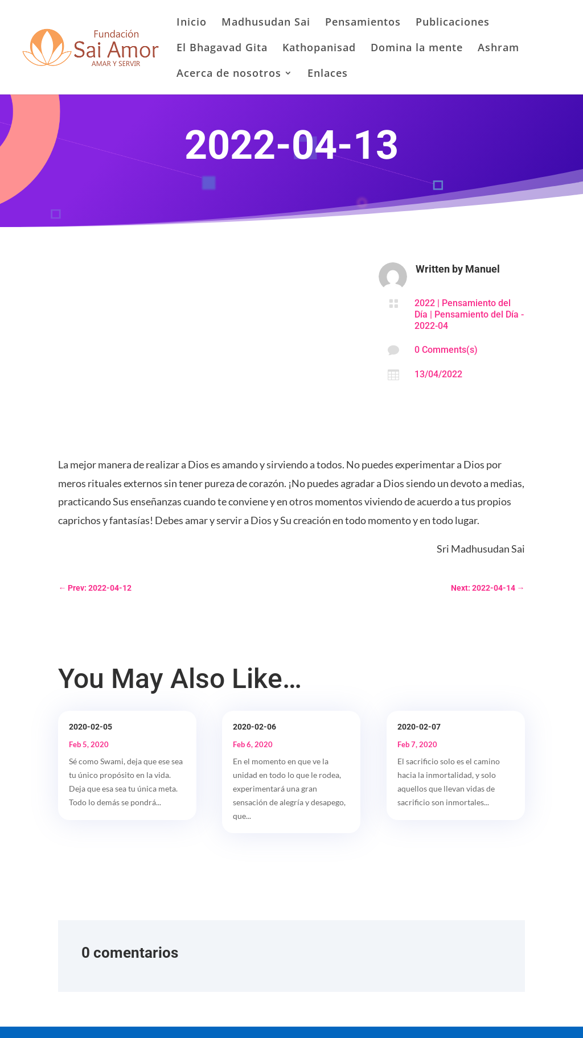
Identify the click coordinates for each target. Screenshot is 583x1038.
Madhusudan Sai (265, 23)
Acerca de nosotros (228, 74)
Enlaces (327, 74)
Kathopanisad (319, 48)
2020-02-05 (90, 726)
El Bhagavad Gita (222, 48)
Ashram (498, 48)
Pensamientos (363, 23)
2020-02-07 (419, 726)
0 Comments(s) (446, 349)
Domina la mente (417, 48)
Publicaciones (453, 23)
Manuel (482, 269)
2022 (424, 303)
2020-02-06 (254, 726)
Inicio (191, 23)
